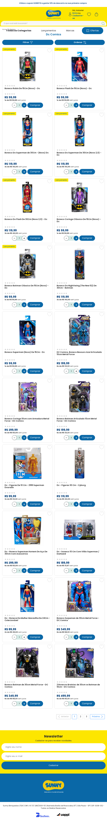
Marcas (70, 30)
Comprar (35, 104)
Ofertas (92, 30)
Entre (75, 13)
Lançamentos (48, 30)
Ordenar (80, 42)
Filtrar (28, 42)
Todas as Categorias (18, 30)
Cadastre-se (77, 16)
